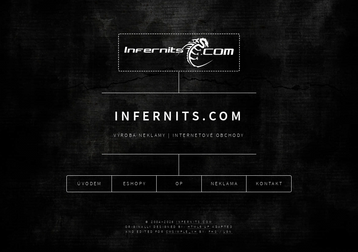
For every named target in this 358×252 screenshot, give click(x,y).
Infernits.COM (194, 222)
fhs (213, 231)
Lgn (227, 231)
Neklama (224, 183)
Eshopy (134, 183)
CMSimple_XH (182, 231)
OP (180, 183)
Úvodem (89, 183)
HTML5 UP (199, 227)
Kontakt (269, 183)
